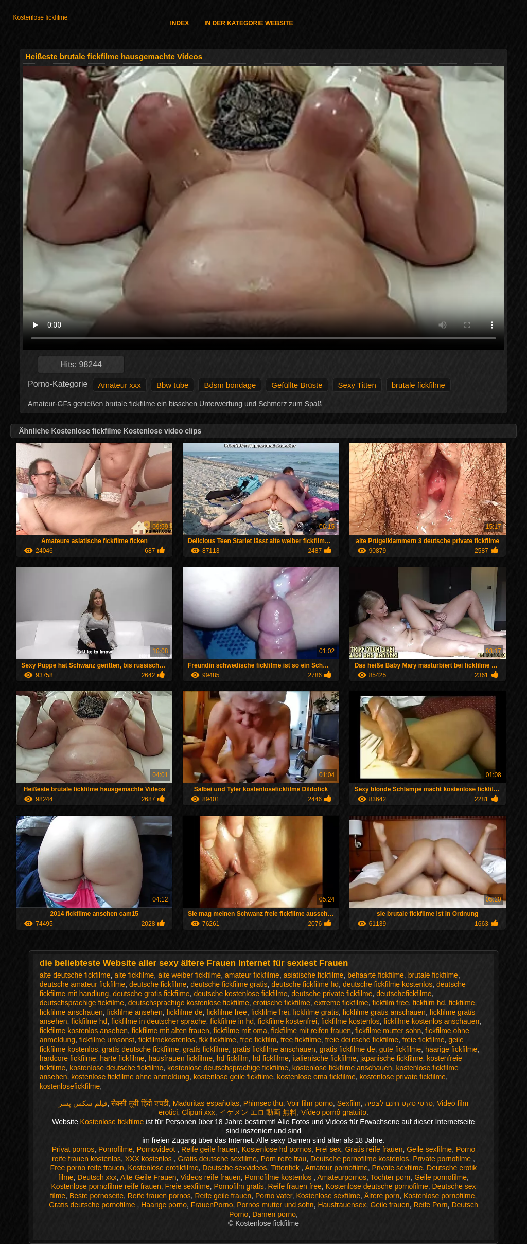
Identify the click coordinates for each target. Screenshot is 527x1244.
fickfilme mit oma (240, 1030)
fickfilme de (184, 1012)
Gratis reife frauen (373, 1149)
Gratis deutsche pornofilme (93, 1205)
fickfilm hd (429, 1003)
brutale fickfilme (418, 385)
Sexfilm (349, 1103)
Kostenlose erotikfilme (163, 1168)
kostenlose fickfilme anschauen (342, 1067)
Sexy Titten (357, 385)
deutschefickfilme (403, 993)
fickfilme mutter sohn (388, 1030)
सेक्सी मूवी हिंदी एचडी (140, 1103)
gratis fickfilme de (347, 1049)
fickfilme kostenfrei (287, 1021)
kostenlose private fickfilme (403, 1077)
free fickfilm (258, 1040)
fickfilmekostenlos (166, 1040)
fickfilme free (226, 1012)
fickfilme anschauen (71, 1012)
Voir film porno (310, 1103)
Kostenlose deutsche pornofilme (377, 1186)
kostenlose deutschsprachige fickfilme (227, 1067)
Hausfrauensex (342, 1205)
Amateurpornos (341, 1177)
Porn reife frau (284, 1159)
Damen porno (274, 1214)
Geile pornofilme (440, 1177)
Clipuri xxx (198, 1112)
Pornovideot (157, 1149)
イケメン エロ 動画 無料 (258, 1112)
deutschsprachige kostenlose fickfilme (188, 1003)
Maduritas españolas (206, 1103)
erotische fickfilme (281, 1003)
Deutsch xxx (96, 1177)
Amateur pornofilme (336, 1168)
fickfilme (462, 1003)
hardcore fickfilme (68, 1058)
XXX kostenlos (149, 1159)
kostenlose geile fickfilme (233, 1077)
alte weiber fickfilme (189, 975)
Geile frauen (389, 1205)
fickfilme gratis (316, 1012)
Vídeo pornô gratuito (333, 1112)
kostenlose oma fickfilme (316, 1077)
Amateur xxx (119, 385)
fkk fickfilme (217, 1040)
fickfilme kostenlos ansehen (84, 1030)
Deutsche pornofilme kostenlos (359, 1159)
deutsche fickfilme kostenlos (387, 984)
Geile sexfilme (429, 1149)
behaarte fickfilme (375, 975)
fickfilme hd (89, 1021)
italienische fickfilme (325, 1058)
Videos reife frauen (210, 1177)
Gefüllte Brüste (296, 385)
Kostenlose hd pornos (276, 1149)
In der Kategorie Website (248, 23)
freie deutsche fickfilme (361, 1040)
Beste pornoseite (96, 1196)
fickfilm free (390, 1003)
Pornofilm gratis (239, 1186)
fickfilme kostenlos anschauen (431, 1021)
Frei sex (328, 1149)
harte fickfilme (122, 1058)
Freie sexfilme (187, 1186)
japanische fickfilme (391, 1058)
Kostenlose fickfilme (40, 17)
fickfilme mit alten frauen (170, 1030)
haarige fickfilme (451, 1049)
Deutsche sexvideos (234, 1168)
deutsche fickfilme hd (305, 984)
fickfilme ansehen (135, 1012)
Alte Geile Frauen (148, 1177)
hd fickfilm (233, 1058)
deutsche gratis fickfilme (151, 993)
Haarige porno (164, 1205)
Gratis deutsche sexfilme (217, 1159)
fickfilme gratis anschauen (384, 1012)
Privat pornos (73, 1149)
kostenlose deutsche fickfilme (116, 1067)
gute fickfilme (400, 1049)
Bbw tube (172, 385)
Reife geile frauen (209, 1149)
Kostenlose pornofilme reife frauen (106, 1186)
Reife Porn (430, 1205)
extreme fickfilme (341, 1003)
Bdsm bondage (230, 385)
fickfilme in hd (232, 1021)
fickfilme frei (270, 1012)
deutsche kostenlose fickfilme (240, 993)
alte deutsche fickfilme (75, 975)
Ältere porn (381, 1196)
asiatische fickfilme (314, 975)
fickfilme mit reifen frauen (311, 1030)
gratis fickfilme (206, 1049)
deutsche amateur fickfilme (83, 984)
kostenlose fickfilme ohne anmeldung (130, 1077)
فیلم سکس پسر (83, 1103)
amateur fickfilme (252, 975)
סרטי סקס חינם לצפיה (399, 1103)
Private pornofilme (443, 1159)
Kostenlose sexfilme (328, 1196)
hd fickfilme (271, 1058)
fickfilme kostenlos (350, 1021)
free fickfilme (300, 1040)
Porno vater (273, 1196)
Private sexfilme (397, 1168)
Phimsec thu (263, 1103)
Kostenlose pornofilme (439, 1196)
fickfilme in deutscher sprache (158, 1021)
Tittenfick (286, 1168)
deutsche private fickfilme (331, 993)
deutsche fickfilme (157, 984)
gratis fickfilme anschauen (274, 1049)
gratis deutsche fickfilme (140, 1049)
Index (179, 23)
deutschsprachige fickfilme (82, 1003)
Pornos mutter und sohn (275, 1205)
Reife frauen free (295, 1186)
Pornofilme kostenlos (278, 1177)
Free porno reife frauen (87, 1168)
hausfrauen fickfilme (180, 1058)
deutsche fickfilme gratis (228, 984)
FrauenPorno (212, 1205)
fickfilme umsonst (106, 1040)
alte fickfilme (134, 975)
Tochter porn (391, 1177)
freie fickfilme (423, 1040)
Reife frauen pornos (159, 1196)
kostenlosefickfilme (70, 1086)
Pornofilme (115, 1149)
